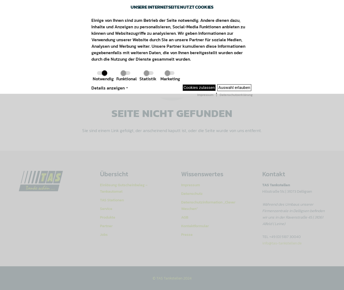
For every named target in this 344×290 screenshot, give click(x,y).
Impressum (205, 94)
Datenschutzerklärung (236, 94)
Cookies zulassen (199, 87)
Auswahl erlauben (234, 87)
